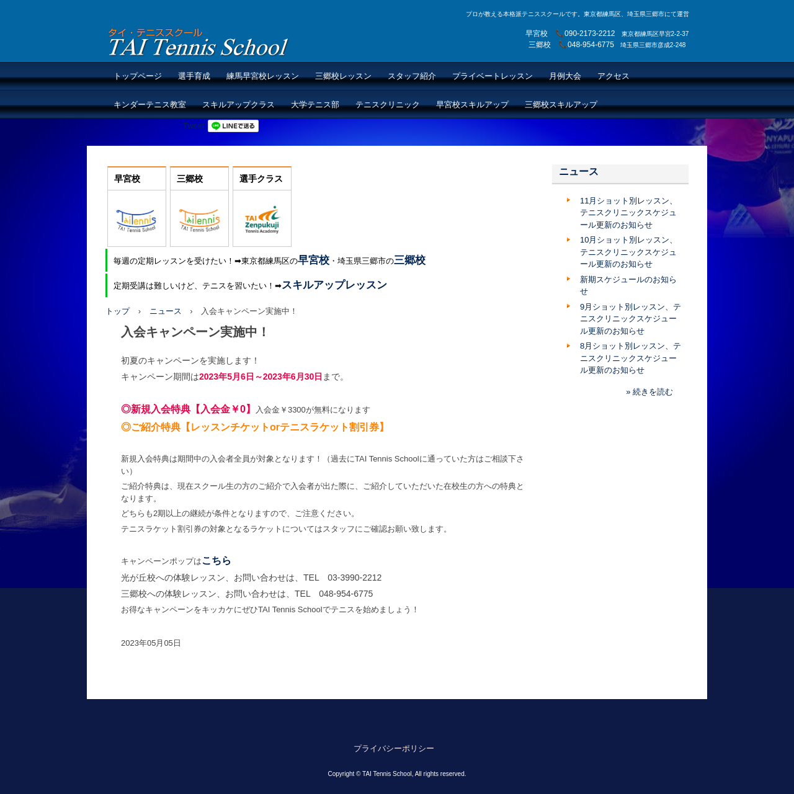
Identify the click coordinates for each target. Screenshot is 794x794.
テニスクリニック (387, 104)
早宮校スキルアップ (472, 104)
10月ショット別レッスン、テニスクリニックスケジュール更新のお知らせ (628, 252)
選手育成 (194, 76)
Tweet (194, 125)
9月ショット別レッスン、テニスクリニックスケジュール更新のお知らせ (630, 319)
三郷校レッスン (343, 76)
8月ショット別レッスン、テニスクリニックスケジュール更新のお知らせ (630, 358)
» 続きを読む (649, 391)
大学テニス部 (315, 104)
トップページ (138, 76)
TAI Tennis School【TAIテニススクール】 (199, 42)
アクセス (613, 76)
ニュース (165, 311)
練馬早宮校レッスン (262, 76)
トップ (117, 311)
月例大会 (565, 76)
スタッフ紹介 (412, 76)
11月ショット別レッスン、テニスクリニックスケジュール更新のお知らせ (628, 213)
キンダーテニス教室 (150, 104)
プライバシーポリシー (394, 748)
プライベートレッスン (492, 76)
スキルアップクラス (238, 104)
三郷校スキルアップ (561, 104)
